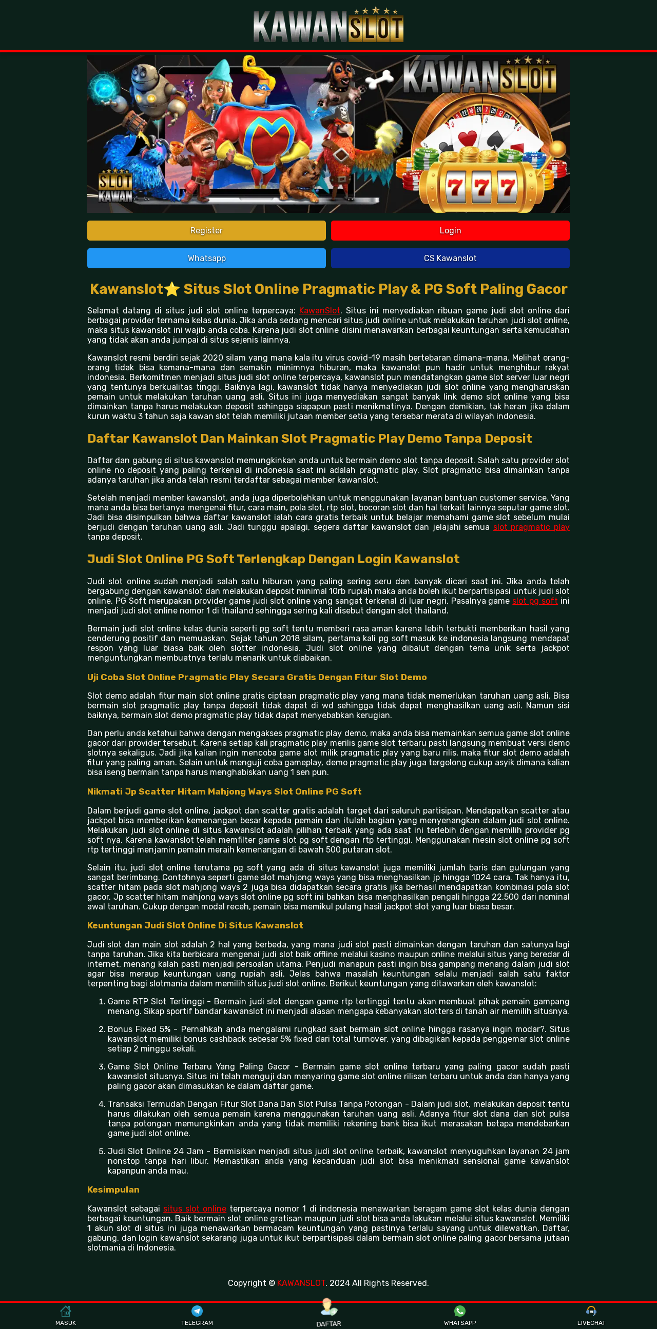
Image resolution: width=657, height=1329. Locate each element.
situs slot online (194, 1209)
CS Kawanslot (450, 258)
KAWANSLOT (301, 1283)
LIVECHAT (591, 1316)
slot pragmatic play (531, 527)
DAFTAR (328, 1316)
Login (450, 230)
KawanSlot (319, 310)
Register (206, 230)
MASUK (65, 1316)
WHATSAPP (460, 1316)
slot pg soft (535, 601)
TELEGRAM (197, 1316)
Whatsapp (207, 258)
